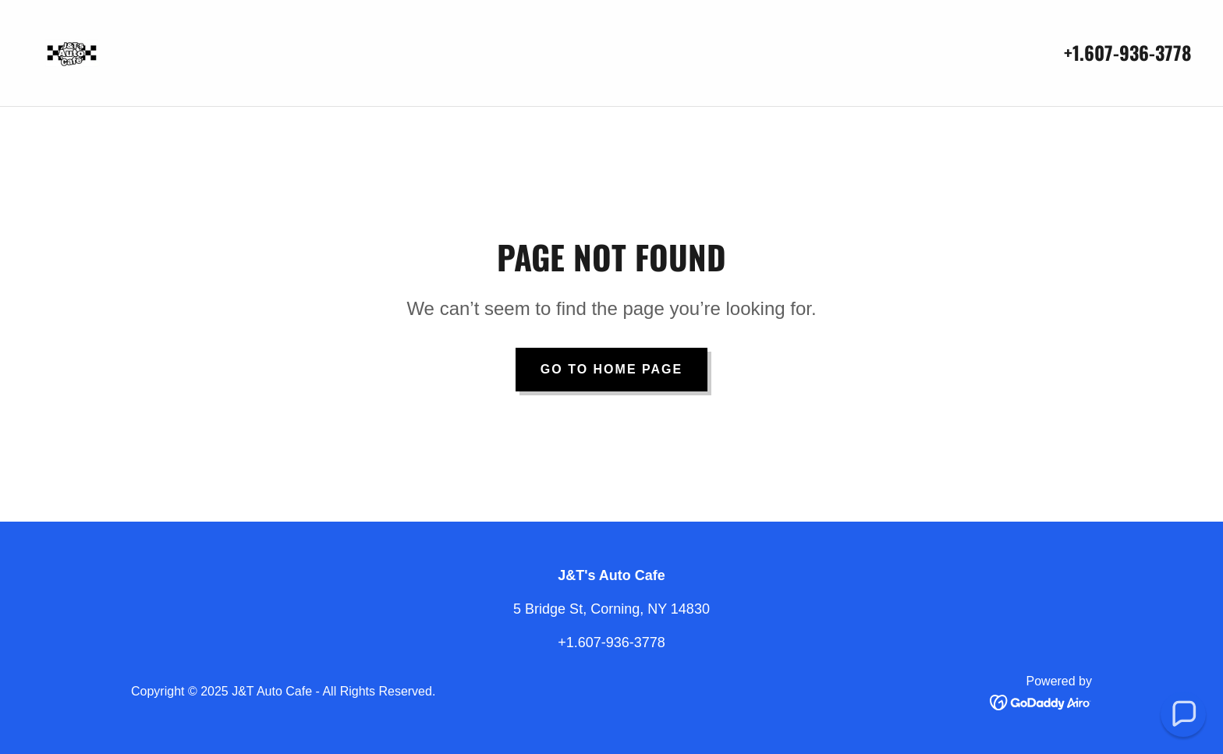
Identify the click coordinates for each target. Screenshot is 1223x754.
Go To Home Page (611, 369)
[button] (1184, 715)
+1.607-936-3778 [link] (1128, 52)
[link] (71, 52)
